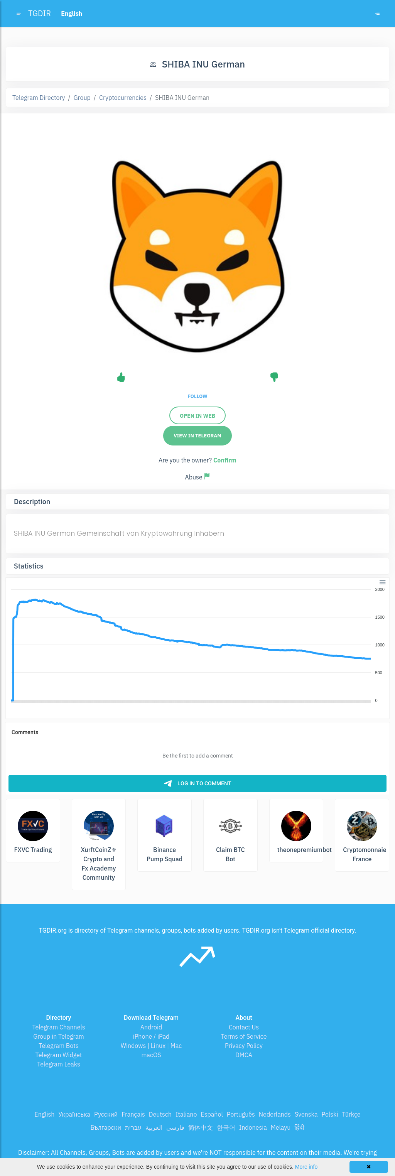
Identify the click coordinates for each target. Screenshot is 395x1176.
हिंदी (299, 1127)
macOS (151, 1055)
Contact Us (244, 1027)
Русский (106, 1114)
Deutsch (160, 1114)
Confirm (224, 460)
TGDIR (39, 13)
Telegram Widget (58, 1055)
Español (212, 1114)
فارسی (175, 1127)
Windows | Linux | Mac (151, 1045)
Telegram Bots (58, 1045)
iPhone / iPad (151, 1036)
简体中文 (200, 1127)
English (44, 1114)
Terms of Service (244, 1036)
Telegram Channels (58, 1027)
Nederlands (275, 1114)
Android (151, 1027)
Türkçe (351, 1114)
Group (82, 97)
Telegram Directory (38, 97)
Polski (330, 1114)
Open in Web (197, 415)
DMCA (243, 1055)
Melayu (281, 1127)
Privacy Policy (244, 1045)
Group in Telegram (58, 1036)
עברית (133, 1127)
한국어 (226, 1127)
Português (241, 1114)
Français (133, 1114)
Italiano (186, 1114)
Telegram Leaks (58, 1064)
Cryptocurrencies (123, 97)
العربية (153, 1127)
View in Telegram (197, 435)
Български (106, 1127)
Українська (74, 1114)
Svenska (306, 1114)
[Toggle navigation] (377, 13)
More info (306, 1167)
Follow (197, 396)
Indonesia (253, 1127)
